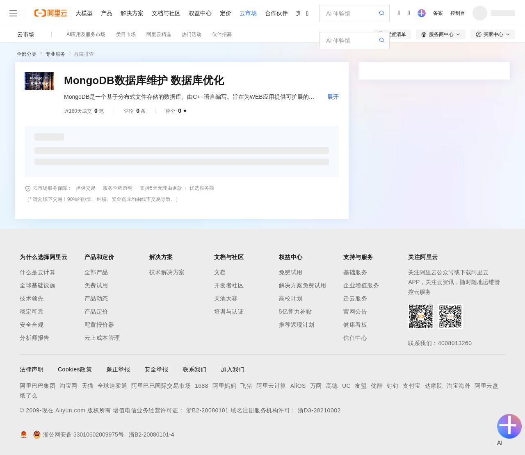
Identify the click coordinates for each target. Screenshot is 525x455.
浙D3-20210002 (319, 410)
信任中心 (355, 337)
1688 (201, 385)
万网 (316, 385)
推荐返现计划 (297, 324)
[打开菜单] (13, 13)
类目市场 (126, 34)
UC (346, 385)
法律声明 (31, 369)
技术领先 (31, 298)
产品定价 (96, 311)
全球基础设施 (37, 285)
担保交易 (86, 188)
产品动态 (96, 298)
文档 (220, 272)
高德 (332, 385)
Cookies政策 (75, 369)
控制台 (457, 13)
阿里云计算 (271, 385)
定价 (225, 13)
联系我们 (194, 369)
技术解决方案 (167, 272)
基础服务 (355, 272)
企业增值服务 (361, 285)
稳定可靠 (31, 311)
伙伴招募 (222, 34)
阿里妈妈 (224, 385)
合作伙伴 (276, 13)
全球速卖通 (113, 385)
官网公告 (355, 311)
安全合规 (31, 324)
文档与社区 (166, 13)
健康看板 (355, 324)
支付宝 (412, 385)
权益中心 (200, 13)
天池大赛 (226, 298)
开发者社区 (229, 285)
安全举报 (156, 369)
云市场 (248, 13)
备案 (438, 13)
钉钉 (393, 385)
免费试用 (96, 285)
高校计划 (291, 298)
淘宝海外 (458, 385)
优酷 (377, 385)
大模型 (84, 13)
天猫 (88, 385)
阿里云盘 (486, 385)
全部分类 (27, 54)
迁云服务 (355, 298)
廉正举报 (118, 369)
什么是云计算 (37, 272)
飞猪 (246, 385)
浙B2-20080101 (207, 410)
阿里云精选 (158, 34)
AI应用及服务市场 (85, 34)
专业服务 (55, 54)
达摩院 (434, 385)
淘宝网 (68, 385)
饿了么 (29, 395)
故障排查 (84, 54)
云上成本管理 (102, 337)
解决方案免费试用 (302, 285)
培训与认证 (229, 311)
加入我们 (232, 369)
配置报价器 (99, 324)
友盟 (361, 385)
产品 (106, 13)
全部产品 (96, 272)
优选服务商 (201, 188)
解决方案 (132, 13)
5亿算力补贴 (295, 311)
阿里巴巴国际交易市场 (161, 385)
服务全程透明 (117, 188)
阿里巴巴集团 (37, 385)
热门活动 (191, 34)
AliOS (298, 385)
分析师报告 (35, 337)
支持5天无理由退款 (161, 188)
